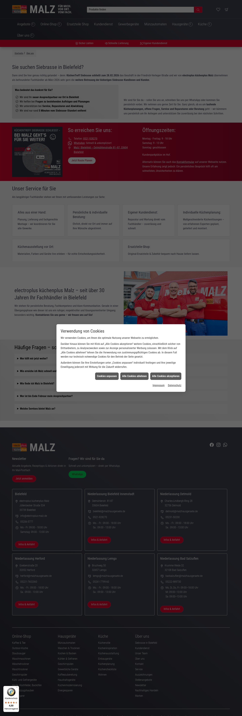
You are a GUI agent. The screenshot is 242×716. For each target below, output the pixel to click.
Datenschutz (174, 313)
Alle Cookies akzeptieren (165, 304)
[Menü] (17, 688)
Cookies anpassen (107, 304)
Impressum (159, 313)
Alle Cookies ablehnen (134, 304)
